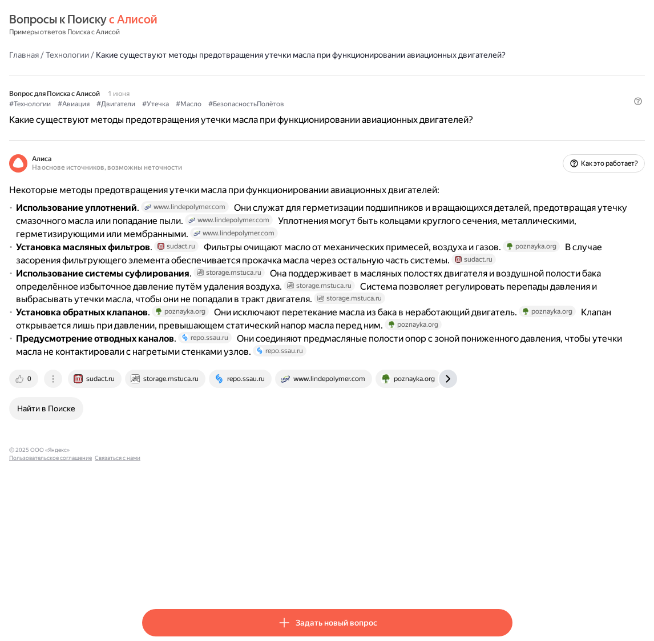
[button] (505, 134)
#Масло (321, 115)
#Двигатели (248, 115)
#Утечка (288, 115)
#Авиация (207, 115)
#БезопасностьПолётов (379, 115)
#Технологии (163, 115)
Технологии (200, 54)
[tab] (157, 523)
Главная (157, 54)
